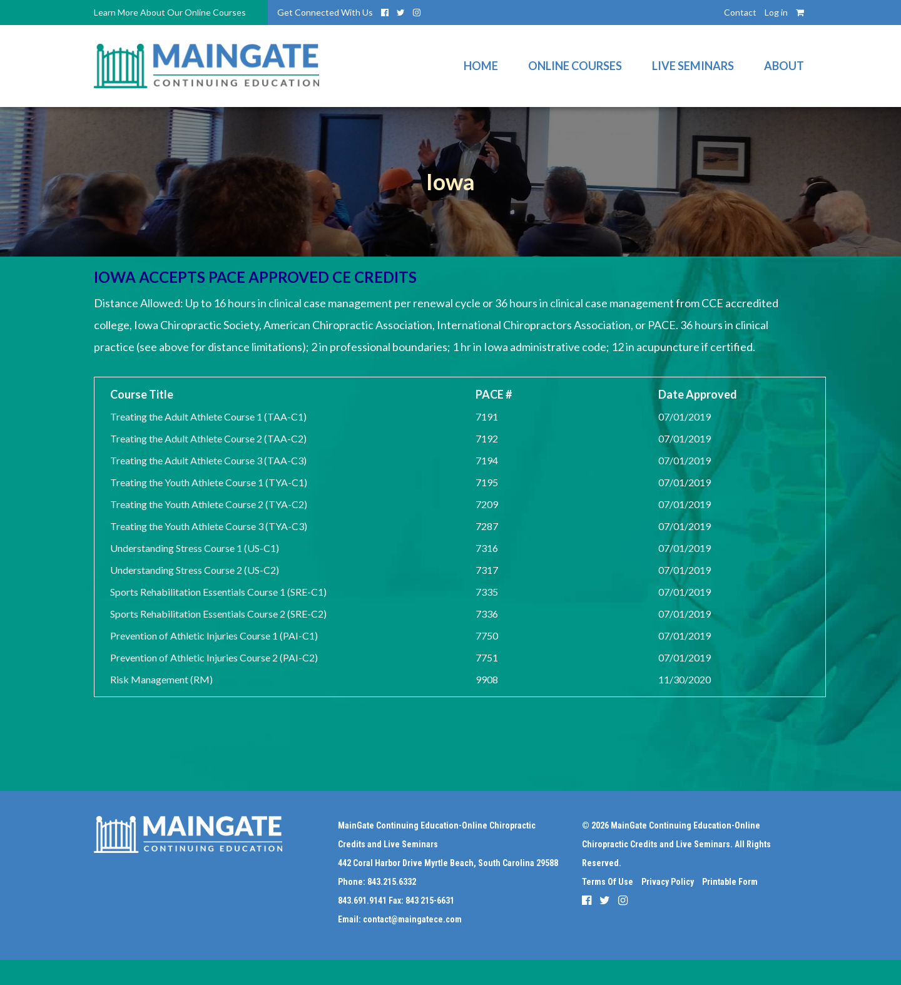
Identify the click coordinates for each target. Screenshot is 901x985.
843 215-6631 (429, 901)
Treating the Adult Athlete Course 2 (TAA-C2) (208, 438)
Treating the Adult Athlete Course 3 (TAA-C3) (208, 460)
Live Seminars (693, 66)
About (784, 66)
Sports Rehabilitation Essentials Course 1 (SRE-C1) (218, 592)
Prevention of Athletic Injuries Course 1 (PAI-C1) (214, 635)
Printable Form (730, 882)
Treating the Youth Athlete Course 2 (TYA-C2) (208, 504)
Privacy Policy (667, 882)
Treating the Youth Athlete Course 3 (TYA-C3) (208, 526)
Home (481, 66)
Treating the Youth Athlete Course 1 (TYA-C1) (208, 482)
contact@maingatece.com (412, 919)
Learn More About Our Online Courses (170, 12)
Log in (776, 12)
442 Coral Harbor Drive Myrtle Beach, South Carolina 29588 (448, 863)
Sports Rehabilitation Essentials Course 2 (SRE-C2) (218, 614)
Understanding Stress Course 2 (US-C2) (194, 570)
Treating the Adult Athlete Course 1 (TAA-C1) (208, 416)
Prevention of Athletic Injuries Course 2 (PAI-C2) (214, 657)
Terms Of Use (607, 882)
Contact (740, 12)
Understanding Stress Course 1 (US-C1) (194, 548)
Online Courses (575, 66)
